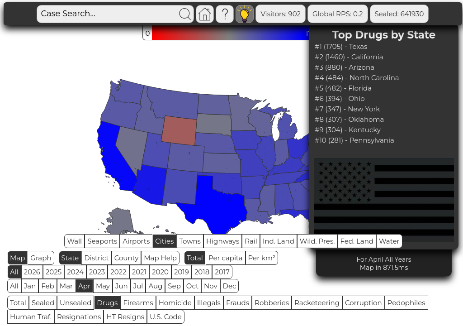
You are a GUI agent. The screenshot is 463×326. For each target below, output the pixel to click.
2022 (118, 272)
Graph (40, 258)
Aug (155, 286)
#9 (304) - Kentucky (348, 129)
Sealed (43, 302)
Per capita (225, 258)
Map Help (160, 258)
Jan (30, 286)
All (14, 272)
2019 (181, 272)
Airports (136, 241)
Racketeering (317, 302)
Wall (74, 241)
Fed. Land (356, 241)
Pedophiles (406, 302)
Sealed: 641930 (399, 14)
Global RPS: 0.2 (337, 14)
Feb (47, 286)
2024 (75, 272)
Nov (210, 286)
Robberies (272, 302)
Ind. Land (278, 241)
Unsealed (75, 302)
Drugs (107, 302)
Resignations (79, 316)
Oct (192, 286)
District (96, 258)
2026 (32, 272)
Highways (222, 241)
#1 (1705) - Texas (341, 46)
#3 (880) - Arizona (344, 67)
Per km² (262, 258)
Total (195, 258)
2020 (160, 272)
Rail (251, 241)
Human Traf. (31, 316)
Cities (164, 241)
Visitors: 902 (280, 14)
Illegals (209, 302)
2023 (97, 272)
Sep (174, 286)
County (126, 258)
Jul (138, 286)
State (70, 258)
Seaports (102, 241)
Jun (121, 286)
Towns (190, 241)
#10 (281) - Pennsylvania (354, 140)
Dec (229, 286)
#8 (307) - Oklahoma (349, 119)
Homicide (175, 302)
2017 (222, 272)
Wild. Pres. (317, 241)
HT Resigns (125, 316)
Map (17, 258)
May (103, 286)
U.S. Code (166, 316)
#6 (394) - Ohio (340, 98)
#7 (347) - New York (347, 109)
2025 (53, 272)
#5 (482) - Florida (343, 88)
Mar (66, 286)
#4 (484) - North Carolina (357, 77)
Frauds (237, 302)
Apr (84, 286)
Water (389, 241)
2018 (201, 272)
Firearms (138, 302)
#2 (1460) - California (349, 57)
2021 (139, 272)
